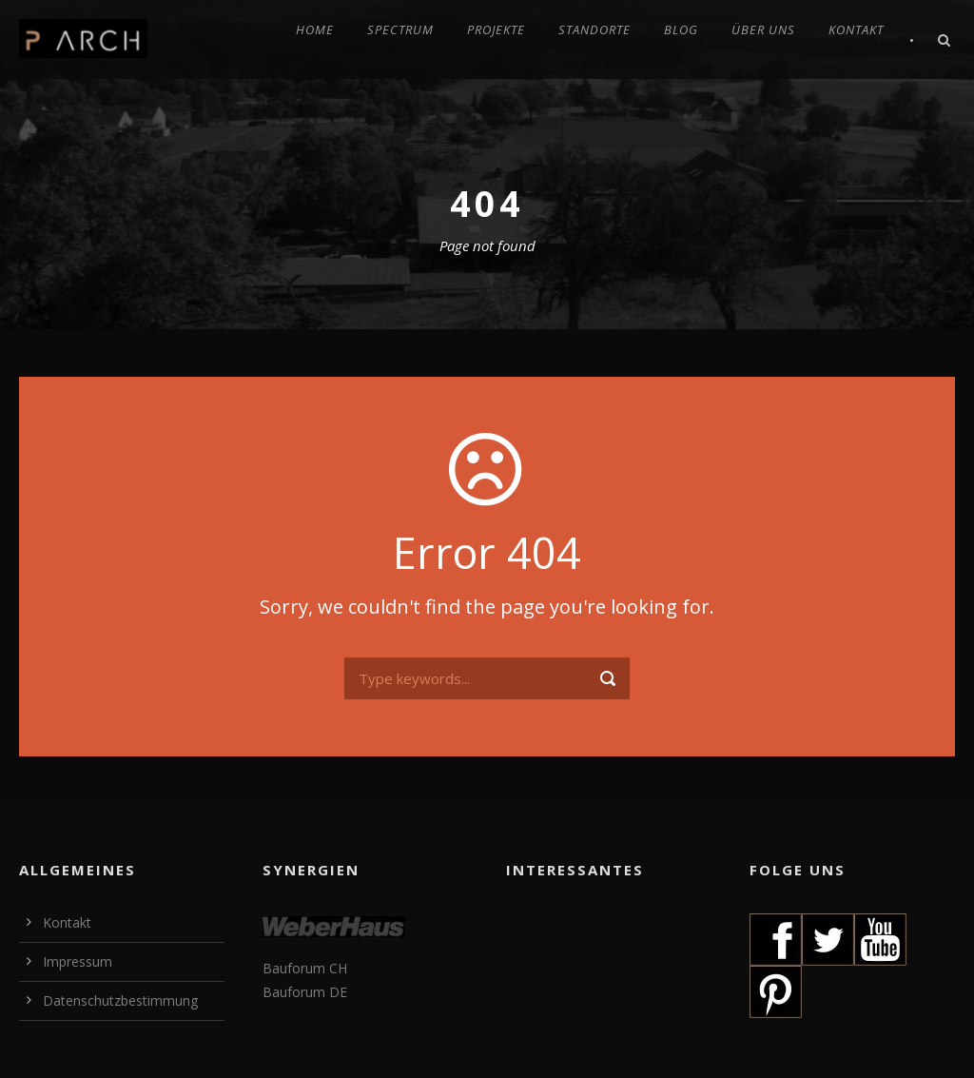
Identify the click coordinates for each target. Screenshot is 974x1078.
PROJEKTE (496, 29)
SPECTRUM (400, 29)
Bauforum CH (305, 968)
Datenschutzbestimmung (120, 1000)
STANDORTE (594, 29)
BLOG (681, 29)
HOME (315, 29)
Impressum (77, 961)
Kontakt (67, 922)
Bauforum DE (305, 992)
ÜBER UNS (763, 29)
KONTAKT (856, 29)
